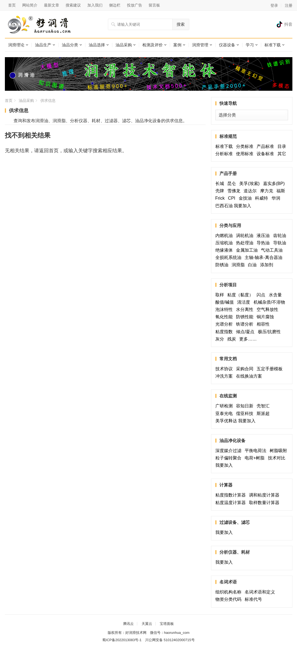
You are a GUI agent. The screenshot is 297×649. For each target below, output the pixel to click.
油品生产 (43, 45)
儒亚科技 (246, 413)
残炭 (232, 339)
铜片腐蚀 (265, 316)
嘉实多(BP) (275, 183)
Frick (221, 198)
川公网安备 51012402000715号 (170, 640)
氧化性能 (225, 316)
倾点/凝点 (246, 331)
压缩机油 (225, 243)
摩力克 (267, 191)
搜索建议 (73, 5)
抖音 (288, 24)
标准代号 (254, 599)
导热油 (264, 243)
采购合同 (246, 368)
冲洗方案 (225, 376)
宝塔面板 (167, 624)
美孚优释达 (226, 420)
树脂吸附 (278, 450)
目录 (281, 146)
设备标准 (266, 153)
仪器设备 (227, 45)
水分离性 (246, 309)
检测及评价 (152, 45)
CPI (233, 198)
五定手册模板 (271, 368)
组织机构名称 (229, 592)
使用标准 (246, 153)
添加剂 (266, 264)
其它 (281, 153)
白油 (253, 264)
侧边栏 (114, 5)
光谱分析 (225, 324)
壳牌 (220, 191)
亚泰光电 (225, 413)
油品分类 (70, 45)
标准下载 (272, 45)
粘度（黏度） (241, 295)
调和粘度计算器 (265, 495)
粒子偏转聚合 (229, 458)
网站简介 (29, 5)
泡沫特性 (225, 309)
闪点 (262, 295)
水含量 (276, 295)
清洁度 (244, 302)
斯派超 (263, 413)
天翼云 (147, 624)
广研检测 (225, 406)
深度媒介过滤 (229, 450)
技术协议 (225, 368)
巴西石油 (224, 205)
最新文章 (51, 5)
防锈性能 (246, 316)
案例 (177, 45)
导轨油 (279, 243)
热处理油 (246, 243)
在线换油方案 (249, 376)
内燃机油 (225, 235)
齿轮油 (279, 235)
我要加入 (242, 205)
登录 (274, 5)
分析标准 (225, 153)
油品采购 (124, 45)
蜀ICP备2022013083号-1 (122, 640)
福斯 (281, 191)
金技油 (246, 198)
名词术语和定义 (261, 592)
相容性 (263, 324)
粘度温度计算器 (231, 502)
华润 (276, 198)
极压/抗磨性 (269, 331)
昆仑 (232, 183)
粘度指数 (225, 331)
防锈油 (223, 264)
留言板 (154, 5)
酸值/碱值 (225, 302)
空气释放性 (267, 309)
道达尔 (251, 191)
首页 (12, 5)
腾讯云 (128, 624)
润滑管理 (200, 45)
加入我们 (95, 5)
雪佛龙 (234, 191)
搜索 (181, 24)
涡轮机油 (246, 235)
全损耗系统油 (229, 257)
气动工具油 (273, 250)
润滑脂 (239, 264)
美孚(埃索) (250, 183)
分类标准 (246, 146)
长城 (220, 183)
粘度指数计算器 (231, 495)
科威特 (262, 198)
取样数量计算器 (265, 502)
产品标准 (266, 146)
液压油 (264, 235)
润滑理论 (16, 45)
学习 (250, 45)
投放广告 (134, 5)
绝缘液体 (225, 250)
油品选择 (97, 45)
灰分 (220, 339)
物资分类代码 (229, 599)
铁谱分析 (246, 324)
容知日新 (246, 406)
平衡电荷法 (257, 450)
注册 (288, 5)
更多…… (249, 339)
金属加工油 (248, 250)
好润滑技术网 (135, 633)
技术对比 (278, 458)
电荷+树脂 (256, 458)
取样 (220, 295)
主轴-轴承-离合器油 (265, 257)
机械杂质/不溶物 (269, 302)
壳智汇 (266, 406)
